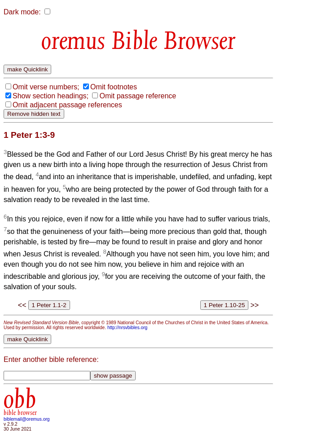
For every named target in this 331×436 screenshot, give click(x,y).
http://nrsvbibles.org (127, 327)
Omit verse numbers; (46, 87)
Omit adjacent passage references (67, 105)
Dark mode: (22, 12)
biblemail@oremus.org (27, 419)
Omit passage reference (137, 96)
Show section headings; (50, 96)
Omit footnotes (113, 87)
